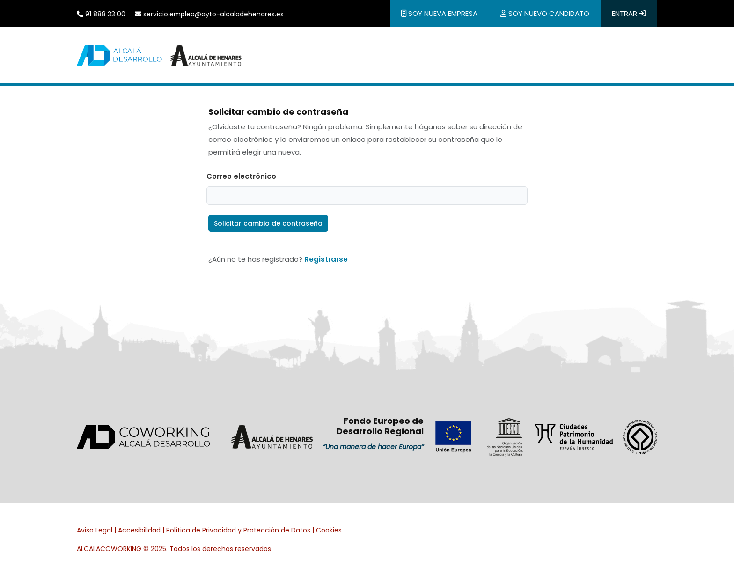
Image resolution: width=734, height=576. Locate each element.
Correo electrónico (241, 176)
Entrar (629, 13)
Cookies (329, 530)
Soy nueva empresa (439, 13)
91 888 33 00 (101, 14)
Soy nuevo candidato (544, 13)
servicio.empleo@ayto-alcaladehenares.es (209, 14)
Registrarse (326, 259)
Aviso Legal (94, 530)
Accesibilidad (139, 530)
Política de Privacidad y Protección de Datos (238, 530)
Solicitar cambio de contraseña (268, 223)
